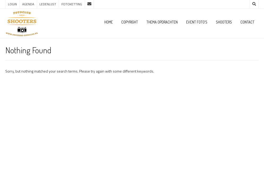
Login (12, 4)
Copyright (129, 22)
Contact (247, 22)
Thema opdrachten (162, 22)
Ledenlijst (47, 4)
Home (108, 22)
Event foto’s (196, 22)
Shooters (224, 22)
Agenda (28, 4)
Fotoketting (71, 4)
